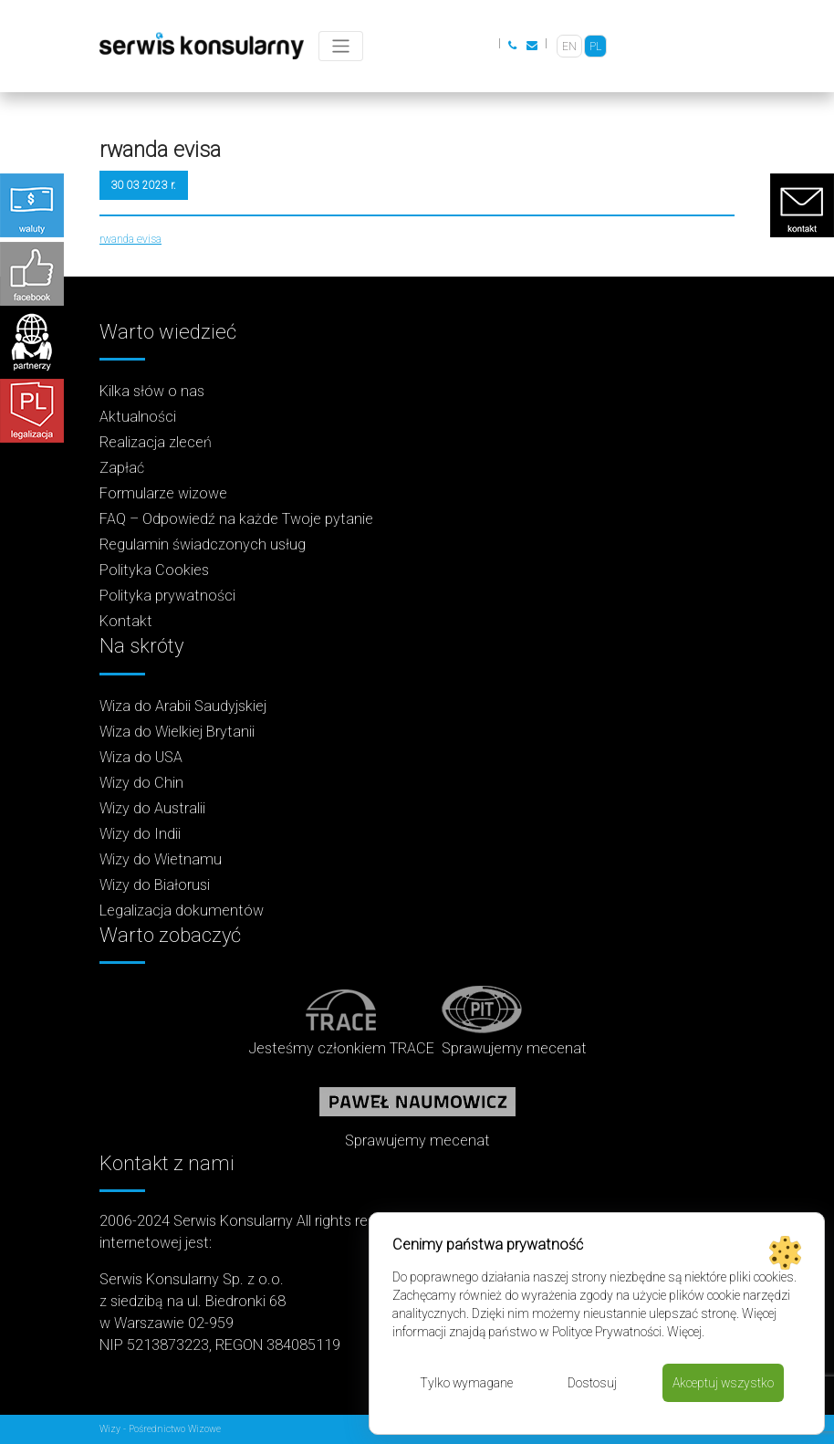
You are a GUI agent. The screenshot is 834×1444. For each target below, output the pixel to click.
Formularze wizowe (163, 493)
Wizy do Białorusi (154, 885)
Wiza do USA (140, 757)
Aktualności (137, 416)
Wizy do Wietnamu (160, 859)
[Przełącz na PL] (595, 46)
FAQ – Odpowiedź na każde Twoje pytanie (236, 519)
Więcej (684, 1331)
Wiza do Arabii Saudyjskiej (182, 706)
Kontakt (125, 621)
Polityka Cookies (154, 570)
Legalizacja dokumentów (181, 910)
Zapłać (121, 467)
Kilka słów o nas (151, 391)
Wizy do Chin (141, 782)
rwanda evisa (130, 239)
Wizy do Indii (140, 833)
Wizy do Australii (152, 808)
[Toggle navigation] (340, 46)
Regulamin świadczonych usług (202, 544)
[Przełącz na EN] (569, 46)
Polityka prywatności (167, 595)
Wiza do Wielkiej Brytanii (177, 731)
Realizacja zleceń (155, 442)
